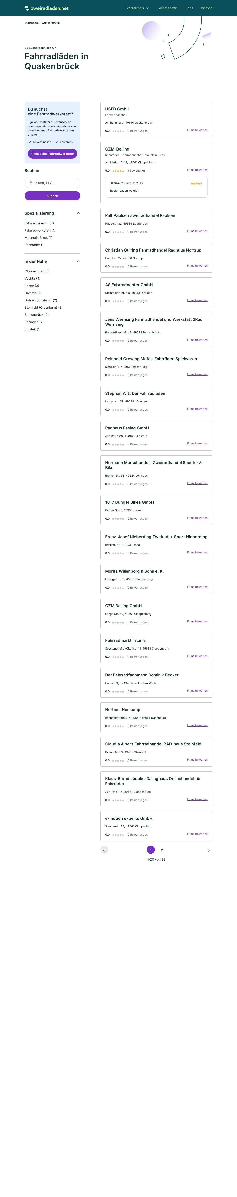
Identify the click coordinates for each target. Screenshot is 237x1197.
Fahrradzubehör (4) (39, 223)
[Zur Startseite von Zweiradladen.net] (47, 7)
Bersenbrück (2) (37, 315)
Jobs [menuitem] (189, 8)
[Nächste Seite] (208, 860)
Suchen (52, 196)
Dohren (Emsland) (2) (41, 300)
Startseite (31, 23)
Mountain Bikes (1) (38, 238)
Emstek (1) (33, 329)
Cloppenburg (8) (37, 271)
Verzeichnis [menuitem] (135, 8)
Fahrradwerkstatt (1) (40, 231)
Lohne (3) (32, 286)
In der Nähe (36, 261)
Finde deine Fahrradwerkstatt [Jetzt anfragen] (52, 154)
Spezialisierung (39, 213)
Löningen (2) (34, 322)
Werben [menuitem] (206, 8)
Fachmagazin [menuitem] (167, 8)
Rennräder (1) (35, 245)
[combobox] (52, 183)
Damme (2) (33, 293)
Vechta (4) (32, 279)
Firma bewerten (197, 130)
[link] (156, 120)
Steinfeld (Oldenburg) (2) (44, 308)
